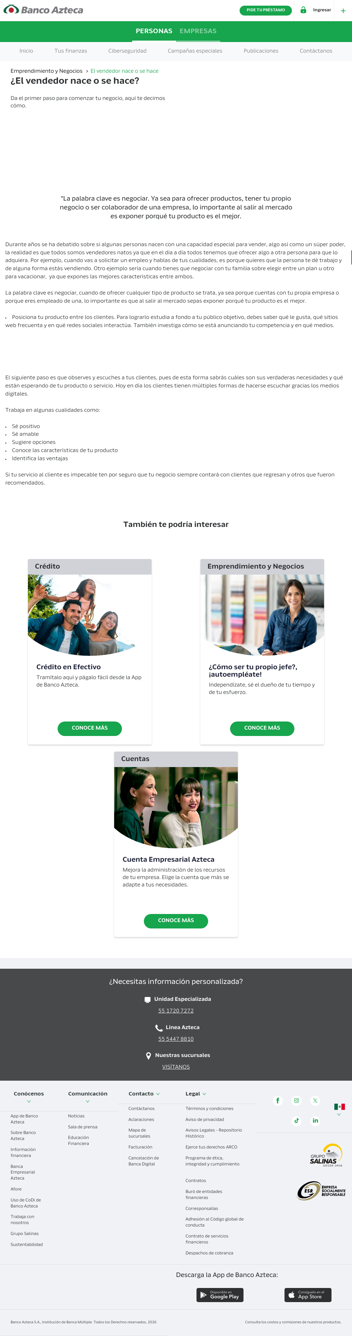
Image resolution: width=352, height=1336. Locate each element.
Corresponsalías (204, 1209)
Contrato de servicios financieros (207, 1240)
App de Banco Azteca (24, 1120)
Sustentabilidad (27, 1248)
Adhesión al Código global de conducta (215, 1223)
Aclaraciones (144, 1120)
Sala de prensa (85, 1128)
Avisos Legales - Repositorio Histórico (214, 1134)
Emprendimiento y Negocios (47, 72)
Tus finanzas (70, 51)
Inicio (26, 51)
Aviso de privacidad (207, 1120)
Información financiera (23, 1153)
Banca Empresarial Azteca (23, 1173)
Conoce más (90, 728)
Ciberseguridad (127, 51)
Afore (19, 1190)
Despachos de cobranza (212, 1254)
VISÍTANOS (176, 1067)
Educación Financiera (81, 1141)
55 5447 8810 (176, 1040)
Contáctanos (144, 1109)
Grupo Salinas (27, 1234)
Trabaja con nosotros (22, 1220)
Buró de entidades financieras (204, 1195)
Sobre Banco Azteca (23, 1136)
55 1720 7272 (176, 1011)
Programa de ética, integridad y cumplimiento (213, 1164)
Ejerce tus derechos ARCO (214, 1148)
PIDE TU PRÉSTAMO (266, 10)
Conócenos (29, 1098)
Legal (196, 1094)
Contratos (198, 1181)
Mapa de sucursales (142, 1134)
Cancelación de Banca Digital (144, 1162)
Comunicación (87, 1098)
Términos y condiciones (212, 1109)
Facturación (143, 1148)
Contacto (144, 1094)
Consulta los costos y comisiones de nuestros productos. (293, 1322)
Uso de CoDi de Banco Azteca (27, 1204)
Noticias (79, 1117)
